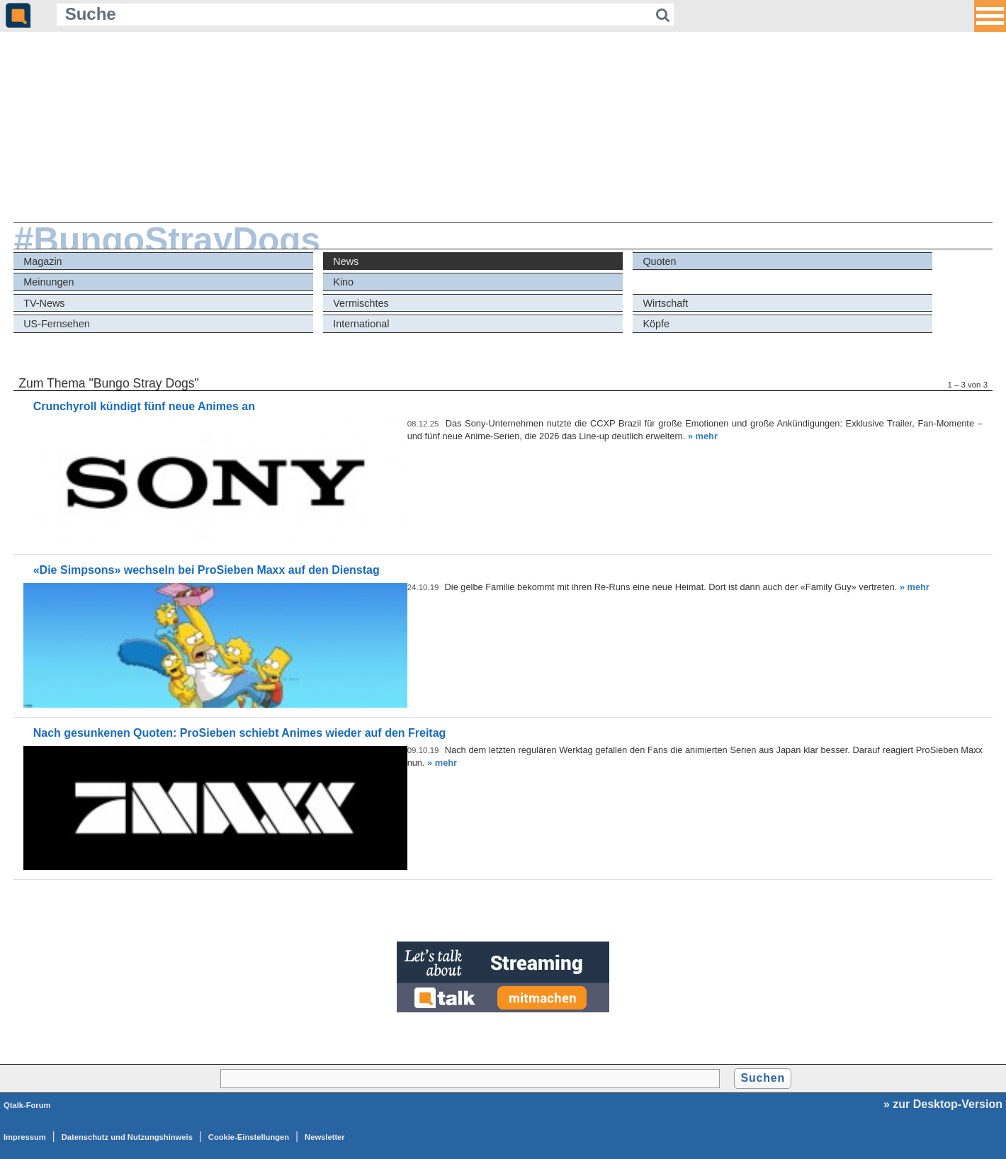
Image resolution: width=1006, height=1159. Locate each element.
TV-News (43, 303)
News (345, 261)
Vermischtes (360, 303)
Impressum (25, 1137)
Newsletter (325, 1137)
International (361, 323)
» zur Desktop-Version (942, 1104)
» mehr (703, 436)
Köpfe (656, 323)
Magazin (42, 261)
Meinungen (48, 282)
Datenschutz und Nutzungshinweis (127, 1137)
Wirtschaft (665, 303)
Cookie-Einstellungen (248, 1137)
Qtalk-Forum (27, 1105)
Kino (343, 282)
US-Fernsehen (56, 323)
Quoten (659, 261)
